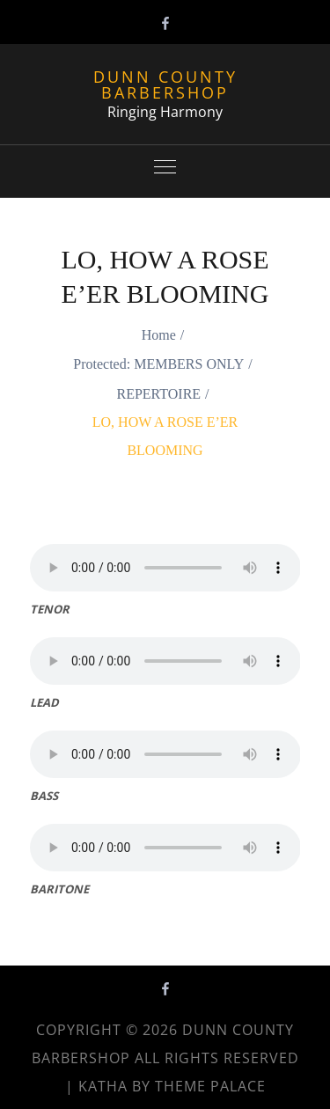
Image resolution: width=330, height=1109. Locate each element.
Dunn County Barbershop (165, 84)
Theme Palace (210, 1086)
